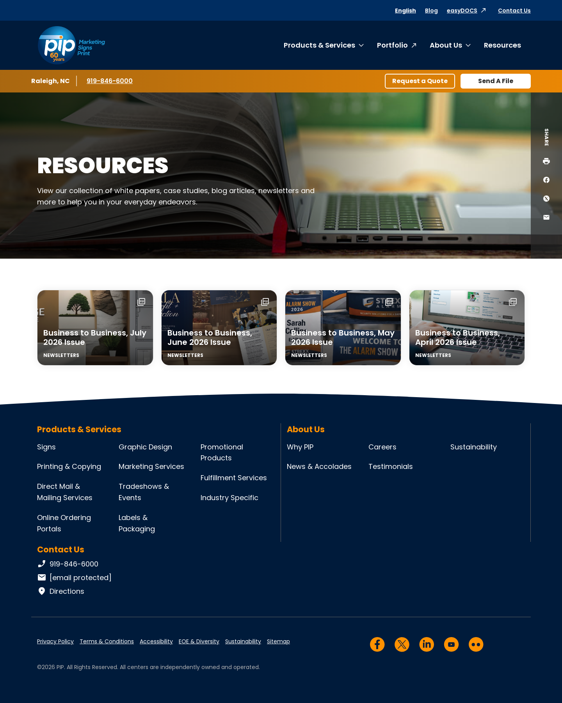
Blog (431, 10)
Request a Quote (420, 80)
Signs (46, 447)
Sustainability (473, 447)
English (405, 10)
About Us (446, 45)
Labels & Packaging (137, 523)
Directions (60, 591)
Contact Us (514, 10)
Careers (382, 447)
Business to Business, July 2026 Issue (94, 337)
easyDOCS (462, 10)
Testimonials (390, 466)
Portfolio (392, 45)
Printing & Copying (69, 466)
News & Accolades (319, 466)
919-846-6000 (110, 80)
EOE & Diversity (199, 641)
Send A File (495, 80)
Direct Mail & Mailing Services (64, 491)
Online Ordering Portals (64, 523)
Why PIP (300, 447)
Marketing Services (151, 466)
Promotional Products (222, 452)
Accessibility (156, 641)
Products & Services (319, 45)
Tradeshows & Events (144, 491)
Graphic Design (145, 447)
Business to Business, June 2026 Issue (209, 337)
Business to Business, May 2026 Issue (343, 337)
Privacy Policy (55, 641)
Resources (502, 45)
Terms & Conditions (107, 641)
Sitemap (278, 641)
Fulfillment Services (234, 478)
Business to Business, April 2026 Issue (457, 337)
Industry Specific (229, 497)
